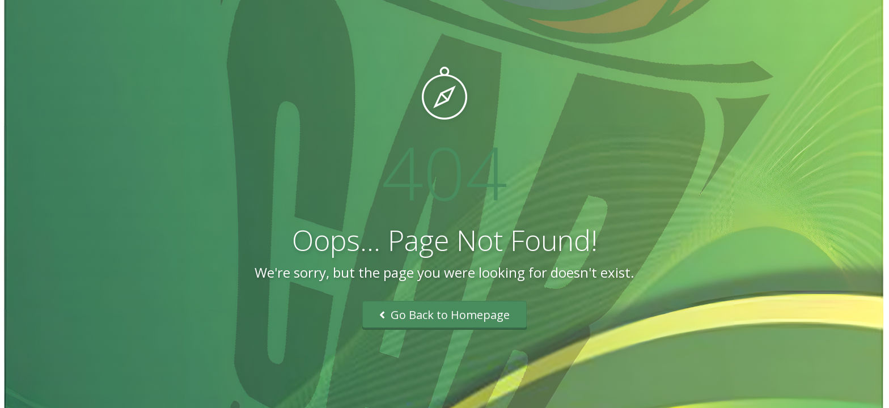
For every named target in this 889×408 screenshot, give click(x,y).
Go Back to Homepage (444, 314)
